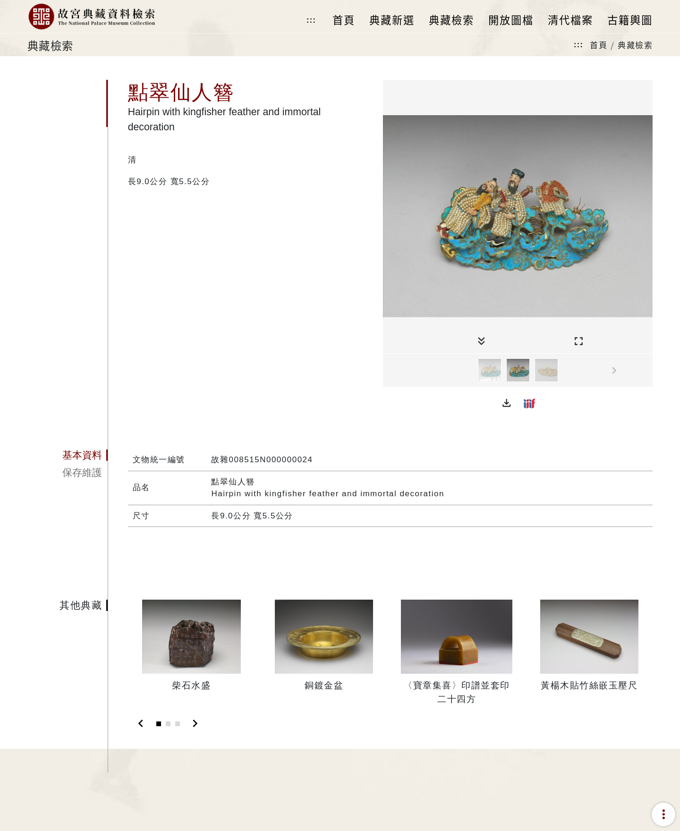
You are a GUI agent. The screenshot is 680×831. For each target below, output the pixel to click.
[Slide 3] (177, 723)
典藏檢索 (635, 45)
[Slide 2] (168, 723)
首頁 (598, 45)
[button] (506, 403)
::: (311, 20)
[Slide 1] (158, 723)
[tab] (67, 455)
